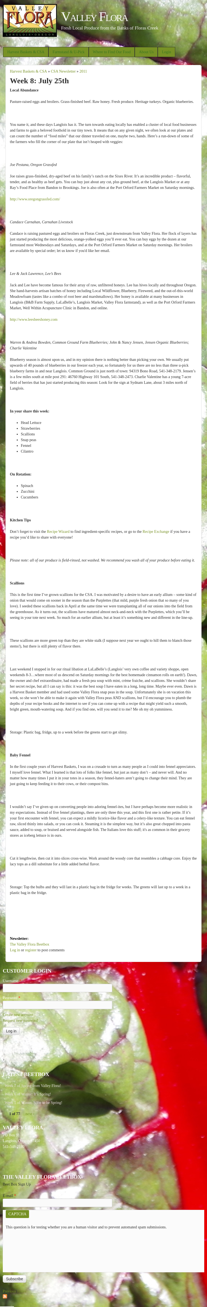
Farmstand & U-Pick (69, 52)
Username (12, 981)
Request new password (20, 1020)
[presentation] (28, 1249)
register (31, 950)
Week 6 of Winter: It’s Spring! (28, 1094)
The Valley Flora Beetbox (29, 944)
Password (11, 998)
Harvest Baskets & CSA (25, 52)
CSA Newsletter (63, 71)
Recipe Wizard (58, 532)
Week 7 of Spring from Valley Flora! (33, 1086)
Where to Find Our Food (112, 52)
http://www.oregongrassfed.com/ (35, 199)
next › (29, 1114)
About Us (146, 52)
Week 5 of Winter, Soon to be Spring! (33, 1103)
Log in (15, 950)
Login (166, 52)
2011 (83, 71)
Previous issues (14, 1291)
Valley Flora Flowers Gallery (28, 1060)
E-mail (9, 1196)
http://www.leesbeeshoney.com (34, 319)
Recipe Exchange (156, 532)
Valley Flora (94, 16)
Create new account (18, 1015)
